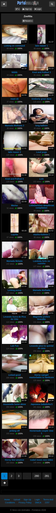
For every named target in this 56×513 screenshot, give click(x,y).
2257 (47, 502)
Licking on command (14, 45)
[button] (17, 9)
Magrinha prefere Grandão (41, 318)
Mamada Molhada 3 (14, 125)
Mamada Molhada (41, 290)
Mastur (14, 205)
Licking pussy (14, 290)
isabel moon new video (41, 460)
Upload (16, 499)
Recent (28, 20)
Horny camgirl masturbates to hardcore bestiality (41, 377)
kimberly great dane (41, 99)
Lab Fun (14, 346)
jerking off (14, 431)
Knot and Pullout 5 (14, 179)
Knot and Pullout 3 (41, 72)
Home (7, 499)
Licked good (14, 375)
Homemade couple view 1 (41, 432)
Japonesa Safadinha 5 (41, 404)
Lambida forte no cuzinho (41, 262)
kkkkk (14, 72)
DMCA (38, 502)
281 (47, 475)
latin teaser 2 (14, 152)
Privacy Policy (25, 502)
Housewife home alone (14, 404)
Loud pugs (41, 152)
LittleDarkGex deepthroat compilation (41, 206)
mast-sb (14, 99)
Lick (41, 179)
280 (36, 475)
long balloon (41, 125)
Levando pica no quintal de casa (41, 347)
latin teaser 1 (41, 45)
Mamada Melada (14, 261)
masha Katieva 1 (41, 234)
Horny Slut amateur (14, 460)
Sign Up (27, 9)
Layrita (14, 234)
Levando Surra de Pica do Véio (14, 318)
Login (38, 9)
